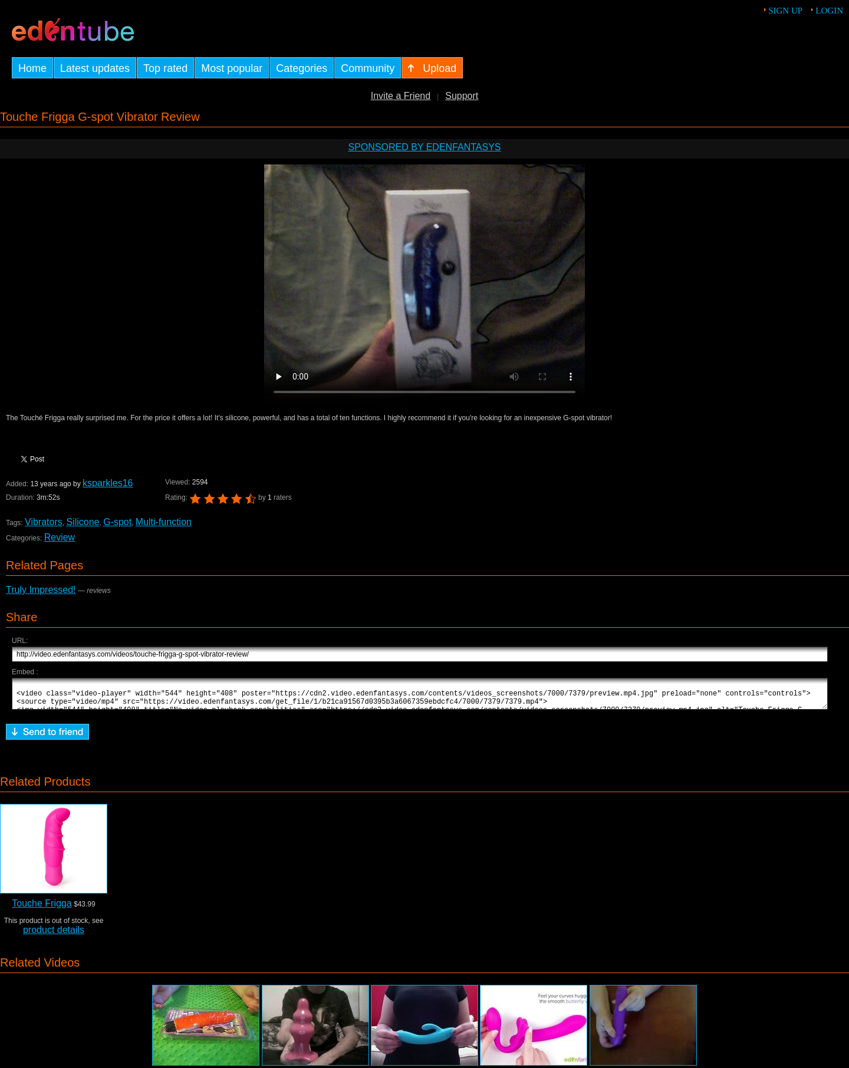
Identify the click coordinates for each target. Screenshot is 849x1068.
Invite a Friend (400, 96)
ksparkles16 (108, 483)
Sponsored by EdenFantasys (424, 147)
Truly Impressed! (41, 590)
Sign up (785, 10)
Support (461, 96)
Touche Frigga (41, 909)
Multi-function (164, 522)
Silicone (82, 522)
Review (59, 537)
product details (53, 935)
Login (829, 10)
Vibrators (43, 522)
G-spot (117, 522)
